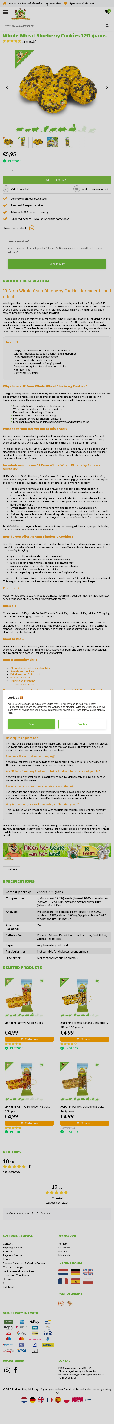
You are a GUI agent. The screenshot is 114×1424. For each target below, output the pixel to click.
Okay (31, 724)
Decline (82, 724)
